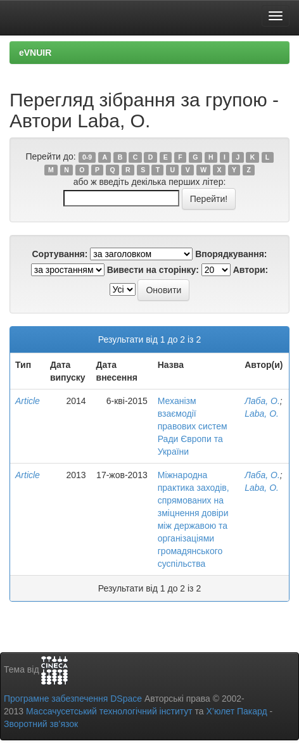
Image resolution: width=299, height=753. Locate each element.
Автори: (251, 270)
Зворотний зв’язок (41, 724)
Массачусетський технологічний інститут (109, 711)
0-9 (87, 157)
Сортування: (59, 254)
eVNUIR (35, 52)
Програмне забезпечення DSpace (73, 698)
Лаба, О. (262, 401)
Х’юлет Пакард (237, 711)
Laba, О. (262, 413)
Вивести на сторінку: (153, 270)
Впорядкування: (231, 254)
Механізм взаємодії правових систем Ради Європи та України (192, 426)
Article (27, 401)
